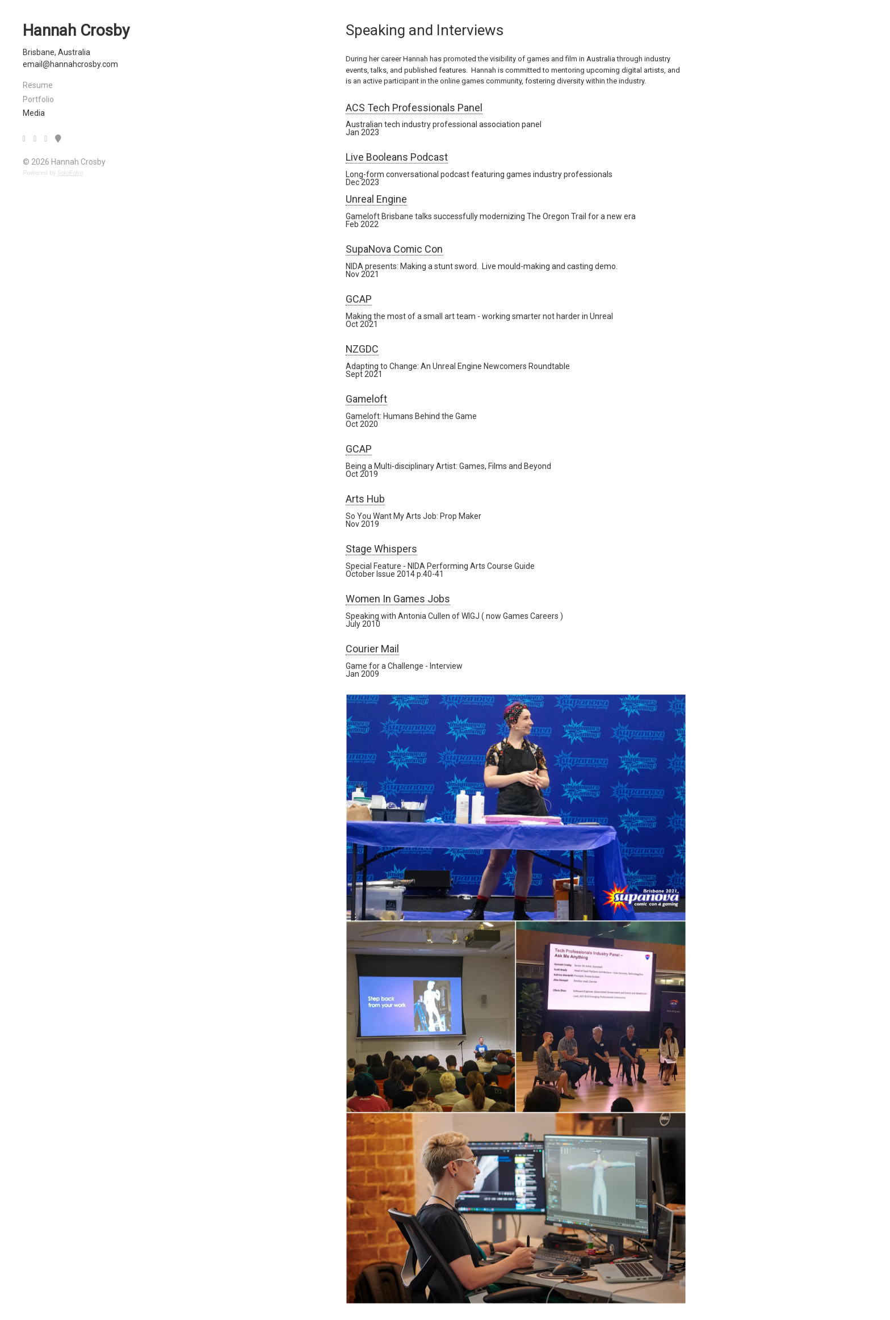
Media (34, 113)
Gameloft (366, 399)
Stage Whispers (381, 549)
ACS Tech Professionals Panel (414, 108)
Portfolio (38, 99)
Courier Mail (372, 649)
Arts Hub (365, 499)
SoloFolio (70, 173)
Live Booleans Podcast (397, 157)
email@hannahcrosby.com (70, 64)
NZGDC (362, 349)
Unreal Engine (376, 199)
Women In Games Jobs (398, 599)
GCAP (359, 299)
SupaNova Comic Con (394, 249)
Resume (38, 85)
